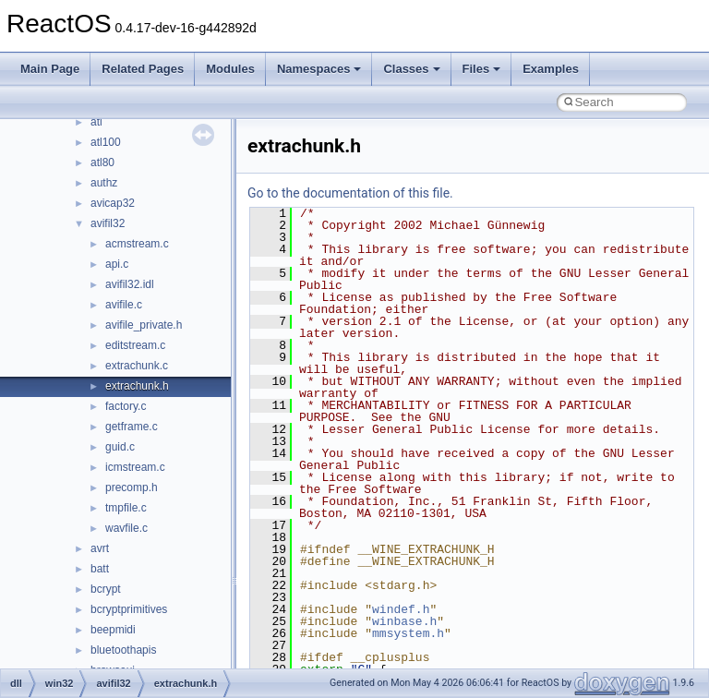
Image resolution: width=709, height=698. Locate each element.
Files (482, 69)
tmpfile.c (126, 507)
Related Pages (143, 69)
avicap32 (112, 203)
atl (96, 121)
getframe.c (131, 426)
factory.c (125, 406)
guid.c (120, 446)
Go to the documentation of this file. (350, 193)
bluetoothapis (123, 650)
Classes (411, 69)
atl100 (105, 142)
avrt (99, 548)
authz (103, 182)
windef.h (400, 609)
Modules (230, 69)
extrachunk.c (136, 365)
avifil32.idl (129, 284)
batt (99, 568)
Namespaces (319, 69)
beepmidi (113, 629)
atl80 (102, 162)
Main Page (49, 69)
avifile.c (123, 304)
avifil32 (107, 223)
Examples (551, 69)
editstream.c (135, 345)
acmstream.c (137, 243)
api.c (116, 264)
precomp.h (131, 487)
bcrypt (105, 589)
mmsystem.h (408, 633)
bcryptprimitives (128, 609)
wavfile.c (126, 528)
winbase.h (404, 621)
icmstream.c (135, 467)
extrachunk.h (137, 385)
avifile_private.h (143, 325)
